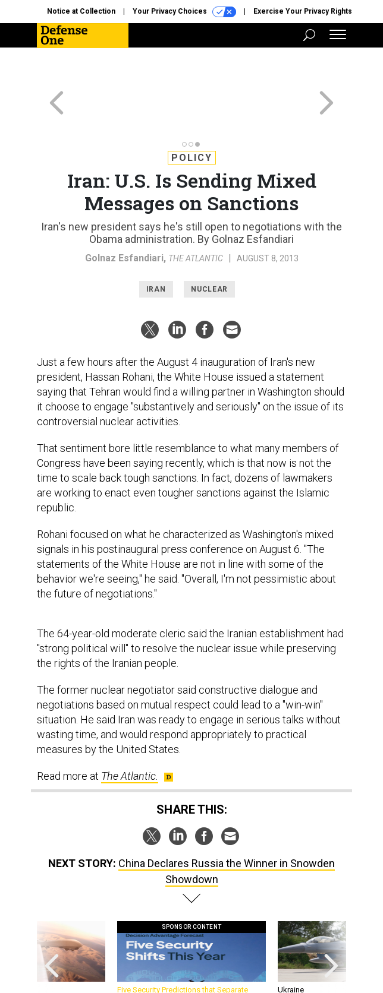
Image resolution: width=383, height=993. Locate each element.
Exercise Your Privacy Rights (302, 11)
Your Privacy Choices (184, 12)
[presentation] (52, 920)
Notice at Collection (81, 11)
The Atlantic (195, 215)
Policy (191, 115)
